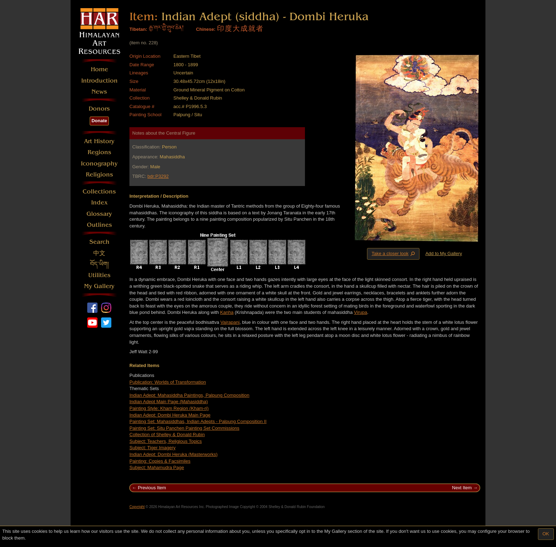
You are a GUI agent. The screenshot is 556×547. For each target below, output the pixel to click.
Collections (99, 191)
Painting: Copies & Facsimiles (159, 461)
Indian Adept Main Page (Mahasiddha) (168, 401)
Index (99, 202)
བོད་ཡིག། (99, 264)
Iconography (99, 163)
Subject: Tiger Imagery (152, 447)
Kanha (227, 312)
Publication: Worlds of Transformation (167, 382)
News (99, 91)
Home (99, 69)
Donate (99, 120)
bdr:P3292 (158, 176)
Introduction (99, 80)
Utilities (99, 275)
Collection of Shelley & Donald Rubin (167, 434)
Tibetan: (138, 29)
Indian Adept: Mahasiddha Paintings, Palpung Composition (189, 395)
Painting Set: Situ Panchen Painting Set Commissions (184, 428)
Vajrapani (230, 322)
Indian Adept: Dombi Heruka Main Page (169, 415)
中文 (99, 253)
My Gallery (99, 286)
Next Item (462, 487)
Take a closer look (394, 253)
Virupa (360, 312)
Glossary (99, 213)
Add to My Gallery (444, 253)
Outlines (99, 224)
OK (546, 533)
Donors (99, 108)
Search (99, 241)
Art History (99, 141)
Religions (99, 174)
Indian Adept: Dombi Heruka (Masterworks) (173, 454)
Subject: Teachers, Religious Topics (165, 441)
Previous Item (152, 487)
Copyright (137, 507)
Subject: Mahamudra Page (156, 467)
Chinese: (206, 29)
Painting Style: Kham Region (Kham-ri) (168, 408)
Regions (99, 152)
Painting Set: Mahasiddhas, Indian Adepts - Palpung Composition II (198, 421)
